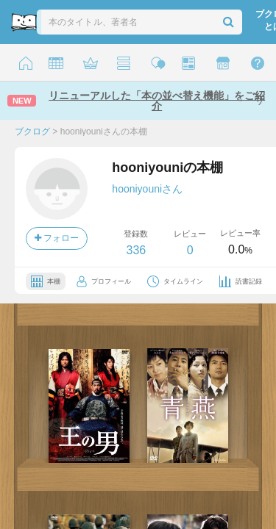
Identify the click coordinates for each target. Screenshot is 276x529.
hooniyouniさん (147, 189)
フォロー (57, 238)
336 (136, 250)
